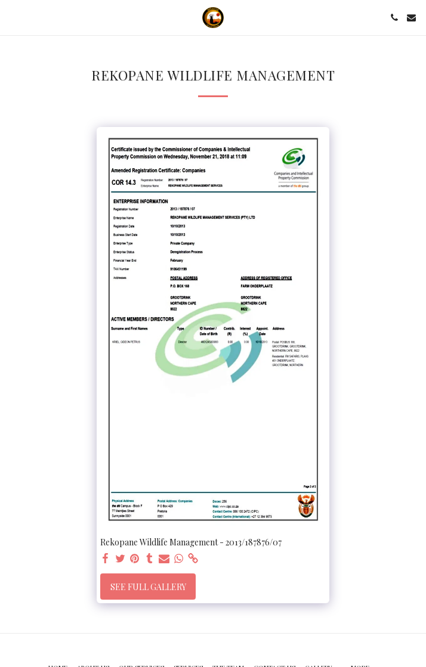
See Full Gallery (148, 586)
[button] (13, 17)
